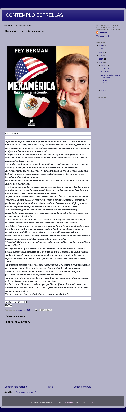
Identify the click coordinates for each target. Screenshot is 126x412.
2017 (101, 59)
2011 (101, 45)
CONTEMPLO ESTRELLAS (34, 15)
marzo (103, 65)
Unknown (103, 33)
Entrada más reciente (16, 386)
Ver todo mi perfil (102, 36)
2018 (101, 62)
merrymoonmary (68, 402)
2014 (101, 49)
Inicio (50, 386)
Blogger (94, 402)
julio (103, 90)
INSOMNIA (105, 72)
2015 (101, 52)
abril (103, 87)
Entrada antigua (82, 386)
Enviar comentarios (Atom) (26, 392)
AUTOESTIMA (106, 68)
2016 (101, 55)
